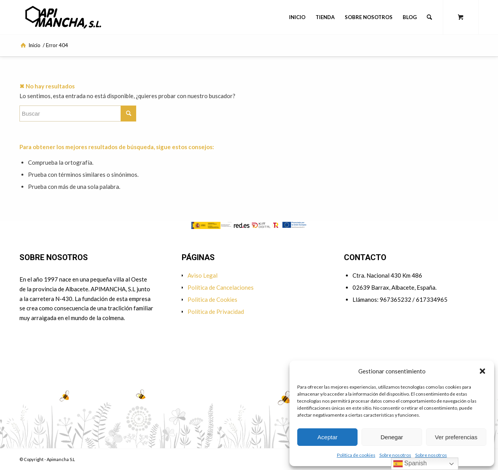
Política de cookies (356, 455)
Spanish (410, 463)
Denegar (392, 437)
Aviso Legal (202, 275)
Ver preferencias (456, 437)
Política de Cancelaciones (221, 287)
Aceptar (327, 437)
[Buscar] (429, 17)
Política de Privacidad (216, 311)
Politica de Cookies (212, 299)
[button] (482, 371)
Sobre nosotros (395, 455)
